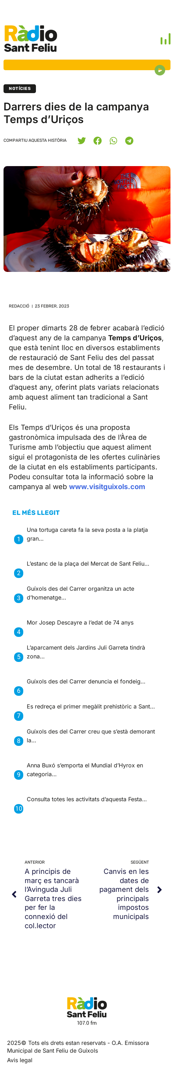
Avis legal (19, 1060)
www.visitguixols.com (107, 486)
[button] (81, 140)
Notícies (20, 88)
